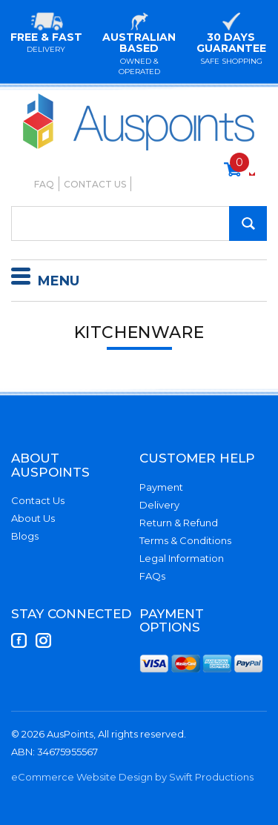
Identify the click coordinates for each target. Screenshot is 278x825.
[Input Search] (139, 223)
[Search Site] (248, 223)
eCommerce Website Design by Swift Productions (132, 777)
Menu (45, 279)
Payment (161, 487)
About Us (33, 518)
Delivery (159, 505)
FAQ (44, 184)
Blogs (25, 536)
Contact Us (95, 184)
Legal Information (181, 558)
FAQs (152, 576)
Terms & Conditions (185, 540)
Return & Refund (178, 523)
